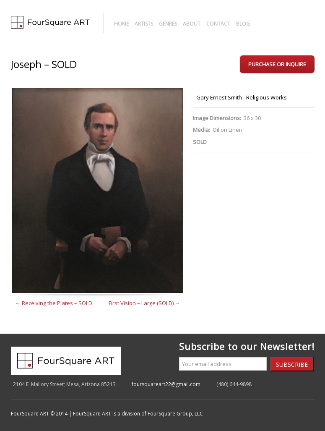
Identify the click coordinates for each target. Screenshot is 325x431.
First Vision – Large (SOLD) (141, 303)
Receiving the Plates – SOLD (57, 303)
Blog (243, 23)
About (191, 23)
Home (121, 23)
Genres (168, 23)
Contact (218, 23)
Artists (144, 23)
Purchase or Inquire (277, 64)
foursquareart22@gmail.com (166, 384)
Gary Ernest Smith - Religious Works (241, 97)
